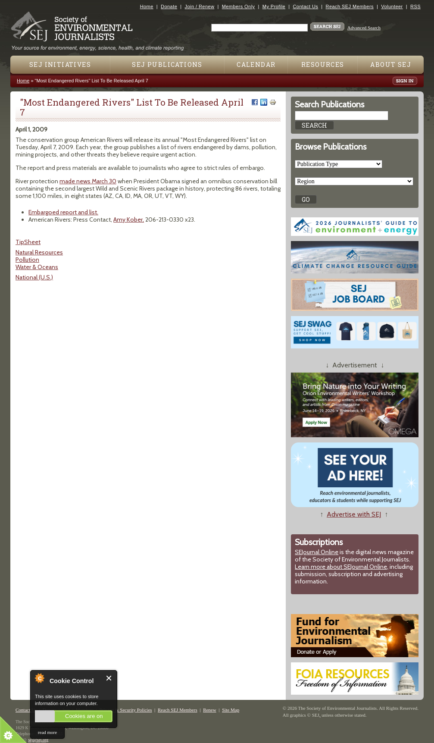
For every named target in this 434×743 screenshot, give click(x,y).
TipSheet (28, 242)
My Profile (273, 6)
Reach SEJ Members (350, 6)
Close (109, 678)
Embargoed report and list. (63, 212)
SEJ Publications (167, 64)
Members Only (238, 6)
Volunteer (392, 6)
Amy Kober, (128, 219)
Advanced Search (364, 27)
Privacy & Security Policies (126, 709)
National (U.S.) (34, 277)
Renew (209, 709)
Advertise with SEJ (354, 514)
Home (146, 6)
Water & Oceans (37, 267)
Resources (322, 64)
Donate (169, 6)
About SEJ (390, 64)
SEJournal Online (316, 552)
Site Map (230, 709)
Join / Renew (200, 6)
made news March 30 (87, 181)
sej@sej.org (38, 739)
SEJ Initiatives (60, 64)
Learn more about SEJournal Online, (341, 567)
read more (47, 732)
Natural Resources (39, 252)
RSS (415, 6)
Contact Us (305, 6)
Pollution (27, 259)
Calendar (256, 64)
